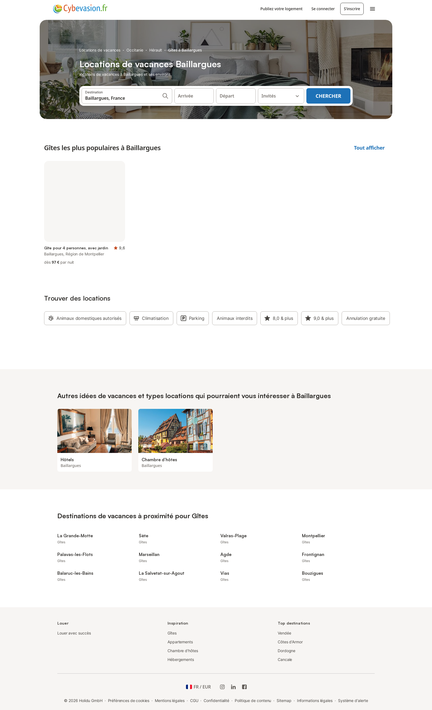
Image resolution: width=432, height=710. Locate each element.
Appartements (180, 641)
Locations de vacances (99, 50)
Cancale (285, 659)
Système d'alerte (353, 700)
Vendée (284, 633)
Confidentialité (216, 700)
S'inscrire (352, 8)
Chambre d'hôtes (183, 650)
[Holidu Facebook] (244, 687)
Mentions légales (170, 700)
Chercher (328, 96)
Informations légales (315, 700)
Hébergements (181, 659)
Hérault (155, 50)
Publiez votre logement (281, 8)
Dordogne (286, 650)
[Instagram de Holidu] (222, 687)
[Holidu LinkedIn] (233, 687)
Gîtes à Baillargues (185, 50)
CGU (194, 700)
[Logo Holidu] (80, 9)
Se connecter (323, 8)
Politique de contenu (253, 700)
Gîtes (172, 633)
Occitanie (134, 50)
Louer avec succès (74, 633)
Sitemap (284, 700)
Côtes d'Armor (290, 641)
